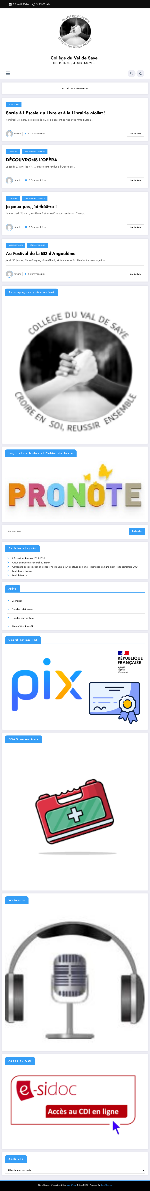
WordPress (71, 1185)
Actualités (14, 104)
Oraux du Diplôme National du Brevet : (32, 562)
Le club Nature (19, 575)
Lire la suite (135, 133)
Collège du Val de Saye (74, 58)
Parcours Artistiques (35, 151)
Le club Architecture (22, 571)
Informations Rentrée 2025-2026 (28, 558)
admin (17, 180)
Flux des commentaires (23, 618)
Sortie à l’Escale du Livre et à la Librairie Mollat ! (56, 113)
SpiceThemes (106, 1185)
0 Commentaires (37, 133)
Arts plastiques (16, 245)
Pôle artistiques (37, 245)
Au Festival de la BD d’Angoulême (41, 253)
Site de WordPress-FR (23, 626)
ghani (17, 133)
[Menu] (7, 73)
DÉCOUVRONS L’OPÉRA (31, 160)
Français (13, 151)
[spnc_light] (140, 73)
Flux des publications (22, 609)
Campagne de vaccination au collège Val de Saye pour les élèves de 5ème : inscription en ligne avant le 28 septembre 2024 (75, 567)
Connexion (17, 601)
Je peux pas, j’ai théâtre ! (31, 206)
